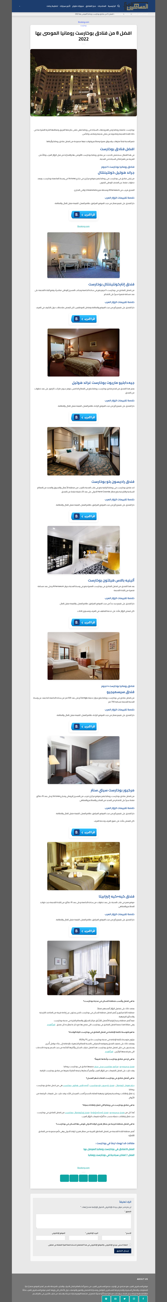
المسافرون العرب (140, 14)
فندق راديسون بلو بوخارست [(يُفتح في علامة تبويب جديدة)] (102, 1085)
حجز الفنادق (91, 6)
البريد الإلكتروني (91, 1233)
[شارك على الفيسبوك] (102, 1178)
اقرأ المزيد (51, 1024)
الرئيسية (112, 6)
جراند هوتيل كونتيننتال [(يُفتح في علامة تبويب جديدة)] (124, 1085)
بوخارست (119, 14)
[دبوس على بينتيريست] (73, 1178)
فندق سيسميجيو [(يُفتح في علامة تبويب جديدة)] (117, 1112)
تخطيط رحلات (52, 6)
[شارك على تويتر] (92, 1178)
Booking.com (83, 22)
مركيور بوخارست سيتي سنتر (106, 1066)
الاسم (128, 1233)
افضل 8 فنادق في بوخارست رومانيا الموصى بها (108, 1149)
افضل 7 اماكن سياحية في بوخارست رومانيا (111, 1155)
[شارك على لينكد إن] (64, 1178)
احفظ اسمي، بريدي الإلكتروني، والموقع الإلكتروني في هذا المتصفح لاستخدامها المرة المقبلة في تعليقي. (88, 1245)
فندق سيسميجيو (127, 1066)
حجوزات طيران (78, 6)
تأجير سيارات (65, 6)
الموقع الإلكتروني (58, 1233)
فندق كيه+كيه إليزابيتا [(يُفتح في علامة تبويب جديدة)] (99, 1112)
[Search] (118, 6)
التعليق (128, 1212)
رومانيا (127, 14)
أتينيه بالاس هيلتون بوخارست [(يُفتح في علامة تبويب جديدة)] (75, 1085)
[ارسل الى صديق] (83, 1178)
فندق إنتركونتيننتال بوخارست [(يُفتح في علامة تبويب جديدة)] (77, 1112)
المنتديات (102, 6)
